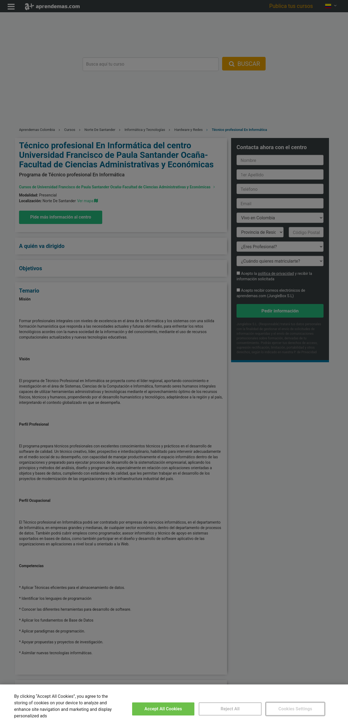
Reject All (230, 708)
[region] (174, 706)
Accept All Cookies (163, 708)
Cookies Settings (295, 708)
